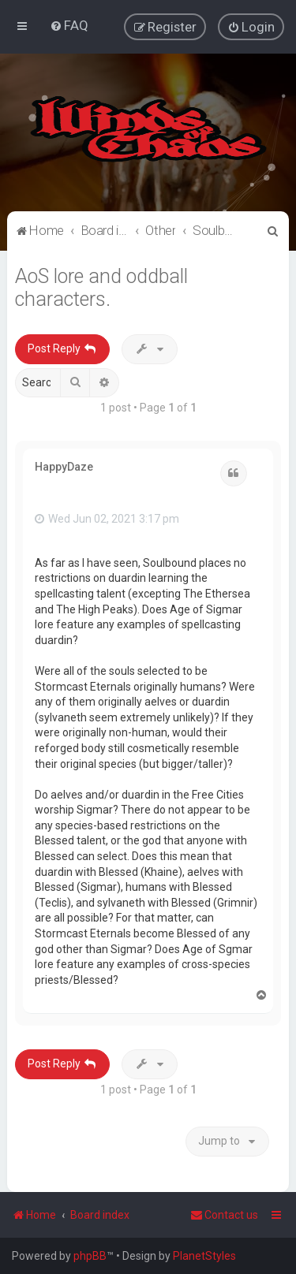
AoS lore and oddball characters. (101, 287)
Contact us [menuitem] (224, 1215)
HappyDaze (64, 465)
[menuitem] (69, 25)
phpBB (90, 1256)
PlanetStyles (204, 1256)
